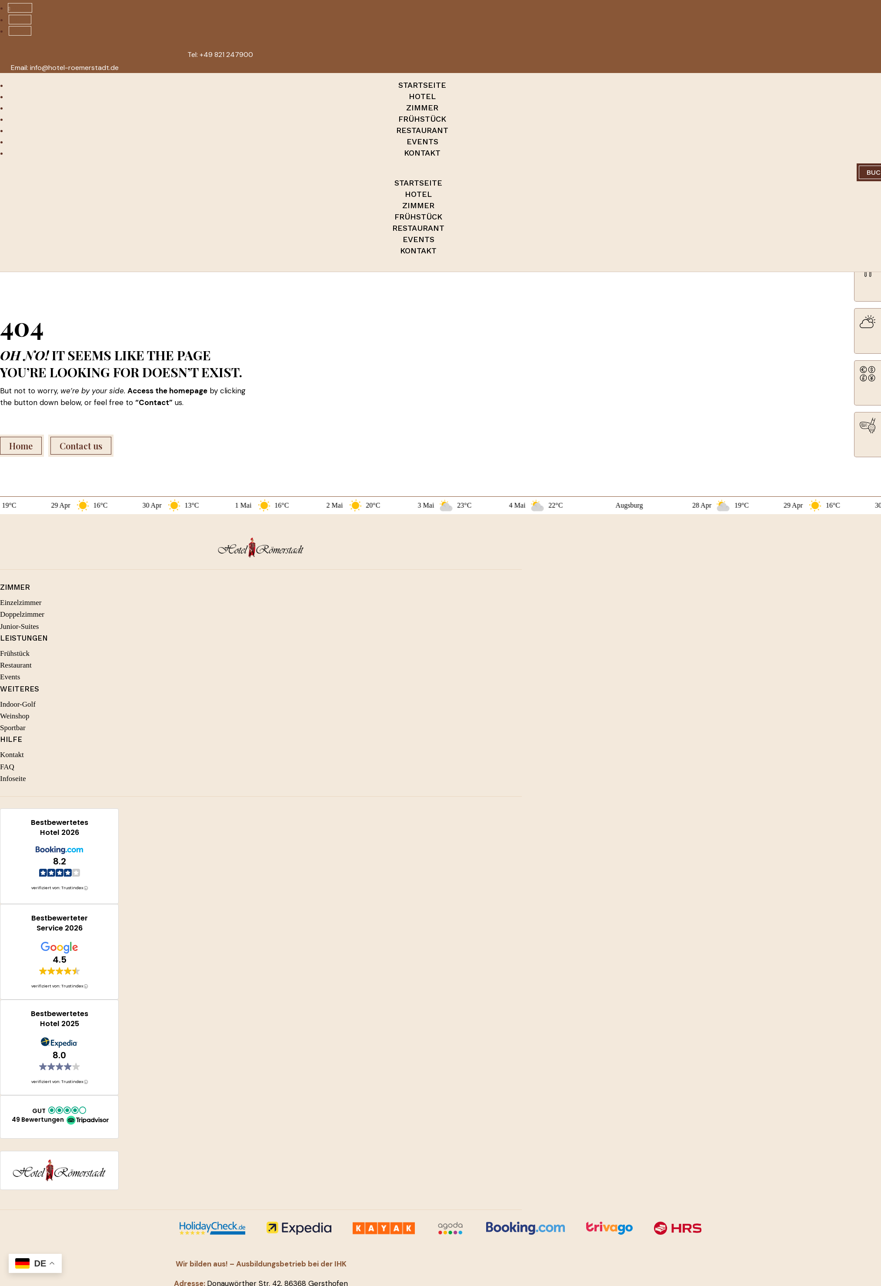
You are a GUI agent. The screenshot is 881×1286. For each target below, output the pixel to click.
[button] (59, 1116)
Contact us (81, 446)
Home (21, 446)
